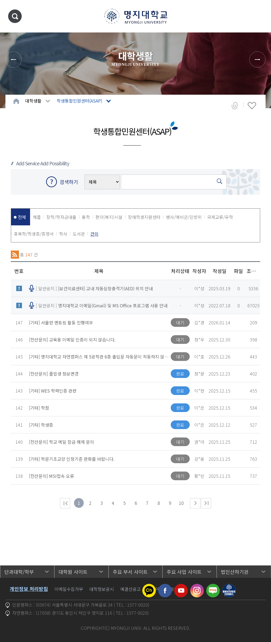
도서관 (79, 234)
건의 (94, 234)
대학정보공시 (101, 589)
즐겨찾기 (252, 105)
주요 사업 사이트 (184, 571)
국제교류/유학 (220, 217)
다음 (195, 503)
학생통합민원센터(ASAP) (79, 100)
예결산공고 (130, 589)
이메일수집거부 (68, 589)
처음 (65, 503)
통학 (86, 217)
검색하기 (69, 181)
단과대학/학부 (19, 571)
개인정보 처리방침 (29, 588)
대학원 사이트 (73, 571)
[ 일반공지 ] (94, 288)
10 (181, 503)
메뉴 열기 (259, 16)
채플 (37, 217)
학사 (63, 234)
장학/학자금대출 (61, 217)
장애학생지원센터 (144, 217)
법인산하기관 (235, 571)
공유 (234, 105)
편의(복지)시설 (108, 217)
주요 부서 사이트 (130, 571)
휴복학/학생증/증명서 (34, 234)
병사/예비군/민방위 (184, 217)
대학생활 (33, 100)
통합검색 (15, 16)
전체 (22, 217)
